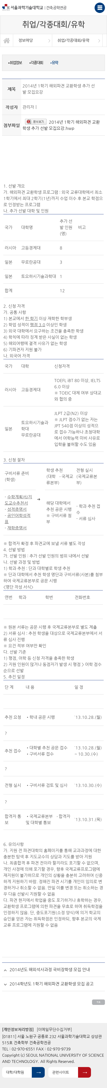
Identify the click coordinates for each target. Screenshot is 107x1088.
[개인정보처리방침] (18, 1029)
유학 (54, 62)
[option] (32, 40)
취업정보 (15, 62)
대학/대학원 (15, 1072)
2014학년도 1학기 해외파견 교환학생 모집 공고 (52, 983)
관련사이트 (60, 1072)
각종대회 (36, 62)
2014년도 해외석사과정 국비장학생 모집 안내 (50, 969)
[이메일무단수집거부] (54, 1029)
